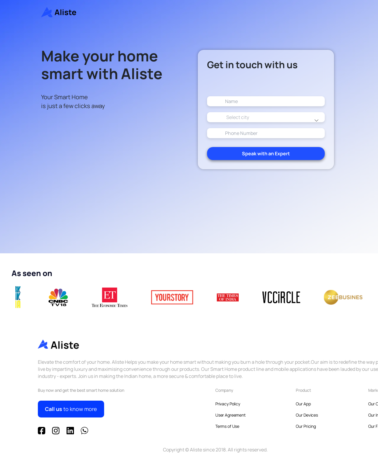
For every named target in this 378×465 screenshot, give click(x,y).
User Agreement (230, 415)
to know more (71, 409)
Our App (303, 404)
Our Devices (307, 415)
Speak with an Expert (266, 163)
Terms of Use (227, 426)
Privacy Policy (227, 404)
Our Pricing (306, 426)
